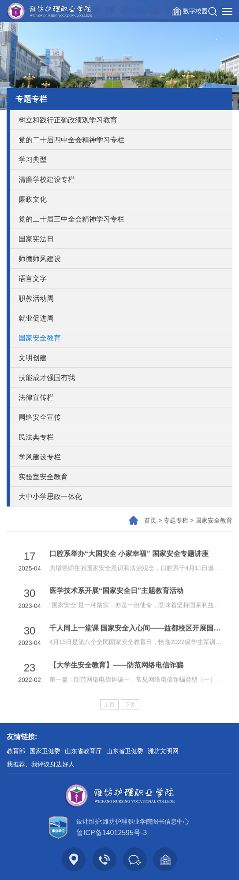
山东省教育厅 (83, 750)
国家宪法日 (36, 239)
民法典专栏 (36, 437)
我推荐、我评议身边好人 (41, 764)
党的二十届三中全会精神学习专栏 (71, 219)
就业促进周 (36, 318)
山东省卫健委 (124, 750)
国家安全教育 (40, 338)
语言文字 (33, 278)
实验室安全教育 (43, 477)
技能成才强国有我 (47, 377)
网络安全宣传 (40, 417)
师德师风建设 (40, 259)
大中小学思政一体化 (50, 496)
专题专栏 (176, 529)
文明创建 (33, 358)
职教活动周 (36, 298)
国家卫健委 (45, 750)
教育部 (16, 750)
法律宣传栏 (36, 397)
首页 (150, 529)
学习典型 (33, 159)
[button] (212, 11)
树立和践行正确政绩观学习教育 (68, 120)
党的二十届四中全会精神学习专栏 (71, 140)
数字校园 (195, 11)
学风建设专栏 (40, 457)
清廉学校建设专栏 (47, 179)
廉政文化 (33, 199)
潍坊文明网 (163, 750)
